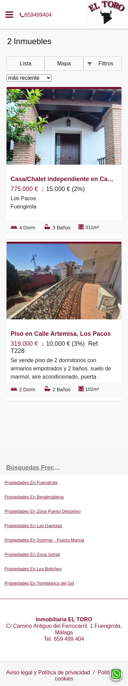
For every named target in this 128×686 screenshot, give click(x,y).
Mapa (64, 63)
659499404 (64, 5)
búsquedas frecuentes (35, 467)
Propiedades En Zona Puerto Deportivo (42, 511)
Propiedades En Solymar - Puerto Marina (44, 540)
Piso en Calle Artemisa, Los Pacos (61, 333)
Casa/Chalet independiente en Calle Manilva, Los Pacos (62, 179)
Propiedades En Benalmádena (34, 496)
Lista (25, 63)
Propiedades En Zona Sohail (32, 554)
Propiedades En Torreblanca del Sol (39, 583)
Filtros (106, 63)
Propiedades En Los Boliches (32, 568)
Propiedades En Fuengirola (30, 482)
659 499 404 (69, 639)
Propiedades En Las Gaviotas (33, 525)
